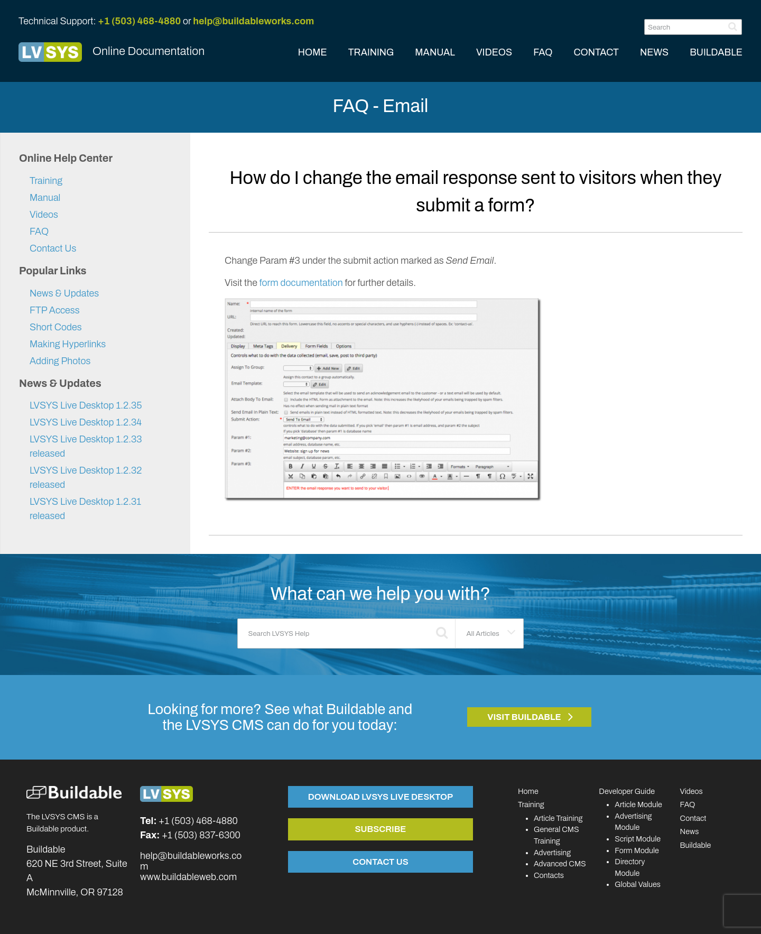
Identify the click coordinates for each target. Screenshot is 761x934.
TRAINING (371, 52)
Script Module (638, 839)
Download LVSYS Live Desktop (380, 796)
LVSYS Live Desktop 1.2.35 (86, 405)
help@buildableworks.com (253, 21)
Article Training (558, 818)
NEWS (654, 52)
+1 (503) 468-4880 (139, 21)
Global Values (638, 884)
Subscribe (380, 829)
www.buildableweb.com (188, 877)
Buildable (695, 845)
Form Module (637, 850)
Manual (45, 197)
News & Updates (64, 293)
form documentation (301, 283)
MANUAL (435, 52)
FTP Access (55, 310)
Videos (44, 214)
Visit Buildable (524, 717)
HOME (312, 52)
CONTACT (596, 52)
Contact (693, 818)
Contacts (549, 875)
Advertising (552, 852)
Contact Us (53, 248)
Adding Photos (60, 361)
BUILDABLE (716, 52)
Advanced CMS (560, 863)
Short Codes (56, 327)
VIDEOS (494, 52)
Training (46, 180)
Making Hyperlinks (68, 344)
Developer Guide (627, 791)
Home (528, 791)
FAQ (542, 52)
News (689, 831)
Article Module (638, 804)
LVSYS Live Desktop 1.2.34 (86, 422)
